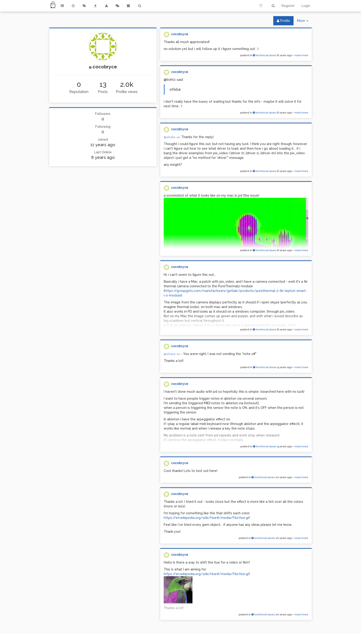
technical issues (264, 55)
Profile (283, 21)
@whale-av (172, 137)
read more (301, 55)
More (304, 21)
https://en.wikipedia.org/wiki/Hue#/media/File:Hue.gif (207, 518)
